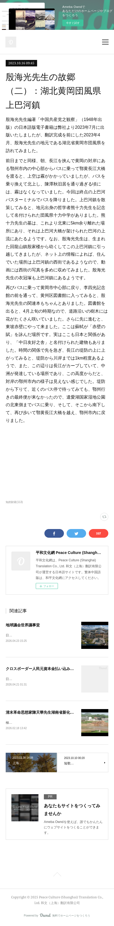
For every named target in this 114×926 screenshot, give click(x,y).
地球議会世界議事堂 (23, 625)
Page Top (57, 876)
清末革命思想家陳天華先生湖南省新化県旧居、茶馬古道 (53, 713)
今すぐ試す (73, 22)
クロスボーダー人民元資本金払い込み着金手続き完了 (51, 669)
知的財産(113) (14, 502)
